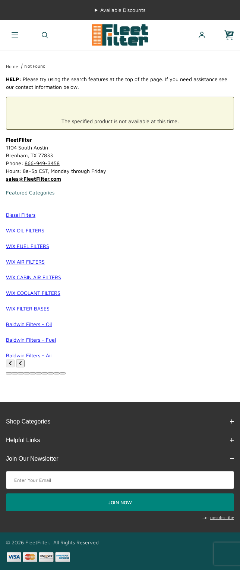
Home (12, 66)
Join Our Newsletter (120, 458)
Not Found (34, 66)
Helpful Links (120, 440)
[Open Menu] (15, 35)
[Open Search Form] (45, 35)
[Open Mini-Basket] (232, 35)
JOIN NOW (120, 502)
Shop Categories (120, 421)
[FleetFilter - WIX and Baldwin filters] (120, 34)
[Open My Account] (202, 35)
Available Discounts (122, 10)
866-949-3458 (42, 163)
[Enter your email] (120, 480)
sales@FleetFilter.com (33, 178)
